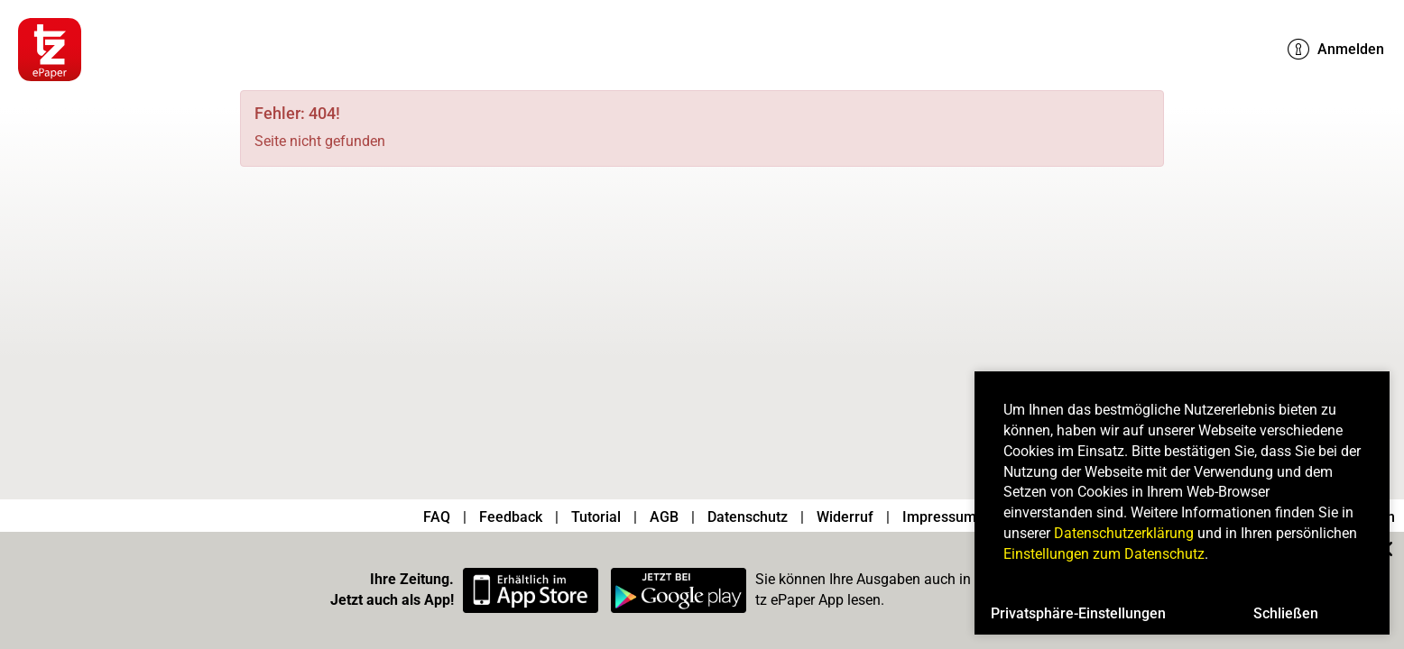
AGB (664, 517)
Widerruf (845, 517)
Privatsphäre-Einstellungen (1078, 613)
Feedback (510, 517)
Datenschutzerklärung (1124, 533)
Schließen (1285, 613)
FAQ (436, 517)
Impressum (939, 517)
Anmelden (1336, 49)
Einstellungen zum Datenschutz (1104, 553)
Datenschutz (747, 517)
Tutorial (596, 517)
